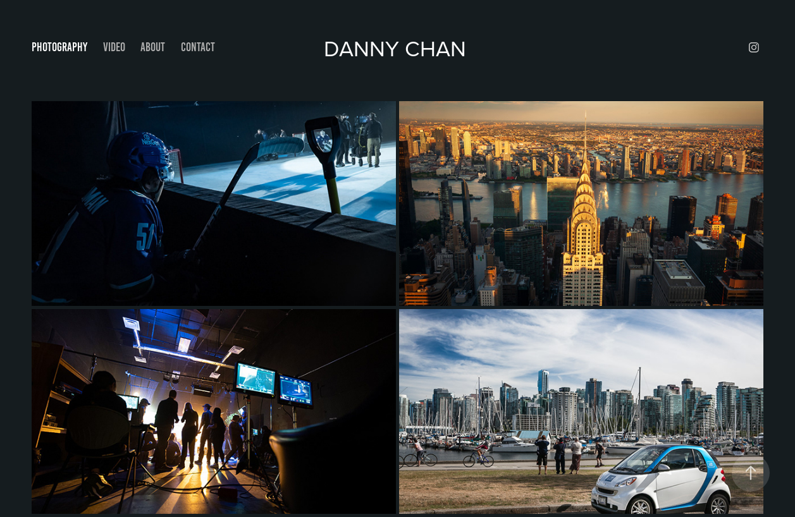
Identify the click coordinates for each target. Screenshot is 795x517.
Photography (59, 47)
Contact (198, 47)
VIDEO (114, 47)
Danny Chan (398, 47)
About (152, 47)
